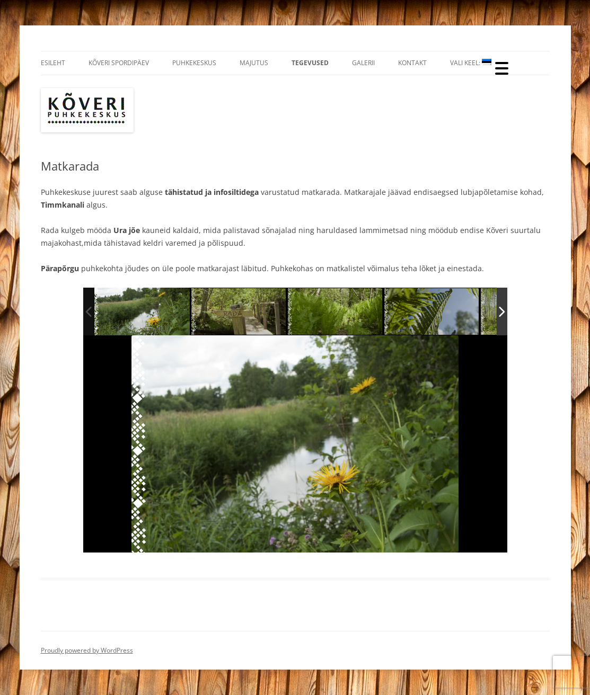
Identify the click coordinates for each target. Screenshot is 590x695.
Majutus (254, 62)
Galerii (363, 62)
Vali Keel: (470, 62)
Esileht (53, 62)
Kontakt (412, 62)
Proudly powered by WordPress (87, 650)
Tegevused (310, 62)
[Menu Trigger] (501, 67)
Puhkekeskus (194, 62)
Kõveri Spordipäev (119, 62)
